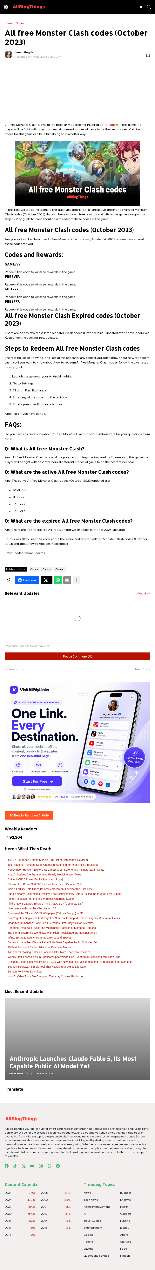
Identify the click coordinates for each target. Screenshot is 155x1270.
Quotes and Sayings (96, 1255)
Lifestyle (125, 1199)
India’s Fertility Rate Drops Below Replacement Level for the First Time (50, 889)
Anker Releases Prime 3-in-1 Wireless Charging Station (41, 898)
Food (123, 1248)
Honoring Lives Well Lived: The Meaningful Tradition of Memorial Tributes (52, 927)
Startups (125, 1241)
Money (124, 1227)
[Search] (149, 7)
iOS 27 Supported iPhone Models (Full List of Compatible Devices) (48, 859)
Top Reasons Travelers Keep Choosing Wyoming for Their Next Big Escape (53, 864)
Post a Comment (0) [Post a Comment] (77, 656)
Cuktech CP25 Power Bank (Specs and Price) (35, 879)
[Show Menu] (6, 7)
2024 (20, 1200)
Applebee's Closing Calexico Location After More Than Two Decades (49, 952)
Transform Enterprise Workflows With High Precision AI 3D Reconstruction (52, 932)
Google (88, 1234)
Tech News (91, 1199)
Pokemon (111, 125)
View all (141, 593)
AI (85, 1213)
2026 (20, 1193)
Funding (125, 1220)
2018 (20, 1221)
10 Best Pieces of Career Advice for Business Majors (39, 947)
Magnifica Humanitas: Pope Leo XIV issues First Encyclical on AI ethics (50, 923)
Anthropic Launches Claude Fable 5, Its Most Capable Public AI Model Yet (52, 942)
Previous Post (15, 669)
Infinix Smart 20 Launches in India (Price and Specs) (39, 937)
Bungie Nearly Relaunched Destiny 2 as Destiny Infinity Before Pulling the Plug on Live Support (65, 893)
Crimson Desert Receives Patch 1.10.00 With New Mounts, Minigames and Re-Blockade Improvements (70, 961)
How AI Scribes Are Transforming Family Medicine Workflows (44, 874)
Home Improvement (97, 1206)
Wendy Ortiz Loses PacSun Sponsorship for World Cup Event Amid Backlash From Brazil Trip (64, 957)
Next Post (141, 669)
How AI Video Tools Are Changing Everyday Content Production (46, 976)
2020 (20, 1214)
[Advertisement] (77, 90)
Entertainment (93, 1227)
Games (47, 569)
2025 (56, 1193)
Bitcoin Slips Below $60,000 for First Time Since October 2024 (45, 884)
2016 (20, 1228)
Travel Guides (92, 1220)
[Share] (146, 54)
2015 (56, 1228)
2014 (20, 1235)
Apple (124, 1234)
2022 (20, 1207)
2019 (56, 1214)
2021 (56, 1207)
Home (9, 23)
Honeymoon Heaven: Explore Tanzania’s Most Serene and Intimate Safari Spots (56, 869)
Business (125, 1193)
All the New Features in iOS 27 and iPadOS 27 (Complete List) (45, 903)
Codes (20, 23)
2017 (56, 1221)
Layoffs (88, 1248)
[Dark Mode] (141, 7)
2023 (56, 1200)
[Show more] (76, 580)
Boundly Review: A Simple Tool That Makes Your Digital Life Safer (47, 966)
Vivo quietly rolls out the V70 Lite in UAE (32, 908)
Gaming (59, 569)
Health (124, 1206)
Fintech (125, 1255)
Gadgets (125, 1213)
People (88, 1241)
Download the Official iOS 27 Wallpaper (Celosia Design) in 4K (45, 913)
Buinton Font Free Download (25, 971)
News (87, 1193)
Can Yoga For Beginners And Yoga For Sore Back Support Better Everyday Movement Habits (64, 918)
